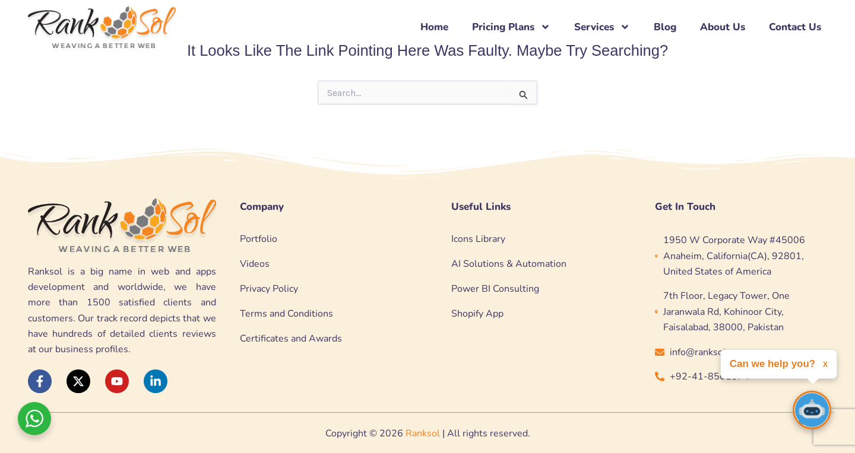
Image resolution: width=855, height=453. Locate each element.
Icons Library (478, 238)
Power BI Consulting (495, 288)
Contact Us (795, 27)
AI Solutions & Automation (508, 263)
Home (434, 27)
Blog (665, 27)
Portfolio (258, 238)
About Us (722, 27)
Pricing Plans (511, 27)
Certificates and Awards (291, 338)
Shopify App (477, 313)
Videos (255, 263)
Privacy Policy (269, 288)
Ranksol (423, 433)
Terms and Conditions (286, 313)
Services (602, 27)
